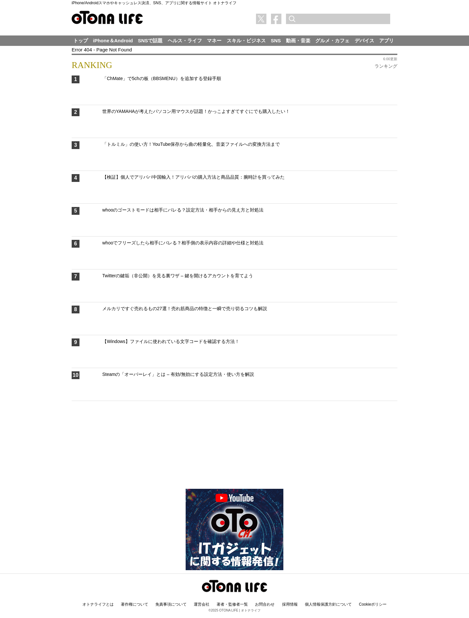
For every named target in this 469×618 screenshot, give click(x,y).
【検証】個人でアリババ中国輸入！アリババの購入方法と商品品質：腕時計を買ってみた (193, 177)
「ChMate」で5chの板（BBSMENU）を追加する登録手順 (161, 78)
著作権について (134, 604)
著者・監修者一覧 (232, 604)
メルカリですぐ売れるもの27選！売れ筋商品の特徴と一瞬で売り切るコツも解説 (184, 308)
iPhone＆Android (113, 40)
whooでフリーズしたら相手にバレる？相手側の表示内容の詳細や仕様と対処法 (182, 242)
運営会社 (201, 604)
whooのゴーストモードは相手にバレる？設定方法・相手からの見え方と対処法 (182, 210)
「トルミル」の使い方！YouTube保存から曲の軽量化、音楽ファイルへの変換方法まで (191, 144)
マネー (214, 40)
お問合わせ (265, 604)
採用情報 (290, 604)
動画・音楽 (298, 40)
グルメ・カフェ (332, 40)
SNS (276, 40)
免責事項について (171, 604)
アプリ (386, 40)
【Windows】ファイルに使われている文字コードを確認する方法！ (170, 341)
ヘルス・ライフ (185, 40)
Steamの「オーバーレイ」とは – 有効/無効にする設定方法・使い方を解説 (178, 374)
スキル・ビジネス (246, 40)
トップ (80, 40)
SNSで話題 (150, 40)
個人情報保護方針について (328, 604)
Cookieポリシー (373, 604)
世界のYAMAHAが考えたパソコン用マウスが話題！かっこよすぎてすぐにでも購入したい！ (196, 111)
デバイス (364, 40)
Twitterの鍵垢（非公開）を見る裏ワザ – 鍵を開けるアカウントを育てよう (177, 275)
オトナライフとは (98, 604)
